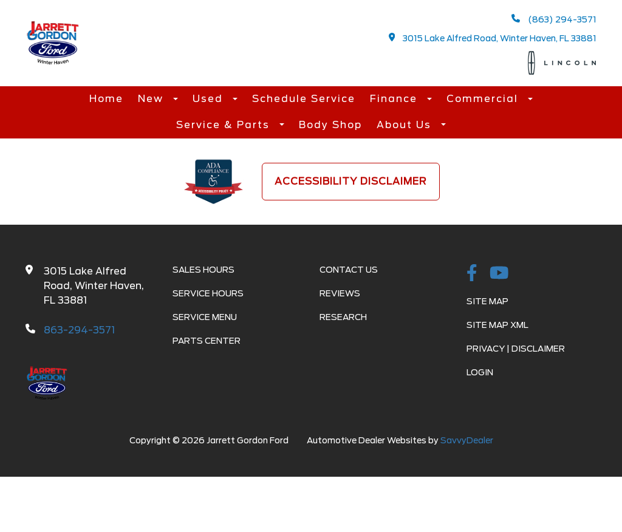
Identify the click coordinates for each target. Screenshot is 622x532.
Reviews (340, 293)
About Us (406, 125)
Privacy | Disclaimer (515, 348)
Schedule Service (303, 98)
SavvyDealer (466, 440)
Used (210, 98)
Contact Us (349, 270)
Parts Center (207, 341)
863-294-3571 (79, 330)
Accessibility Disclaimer (351, 181)
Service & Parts (224, 125)
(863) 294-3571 (553, 19)
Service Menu (205, 317)
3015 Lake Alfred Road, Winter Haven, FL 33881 (493, 38)
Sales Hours (203, 270)
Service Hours (208, 293)
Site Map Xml (497, 325)
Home (106, 98)
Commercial (484, 98)
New (152, 98)
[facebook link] (471, 274)
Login (479, 372)
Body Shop (330, 125)
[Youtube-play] (499, 274)
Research (343, 317)
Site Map (487, 301)
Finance (395, 98)
